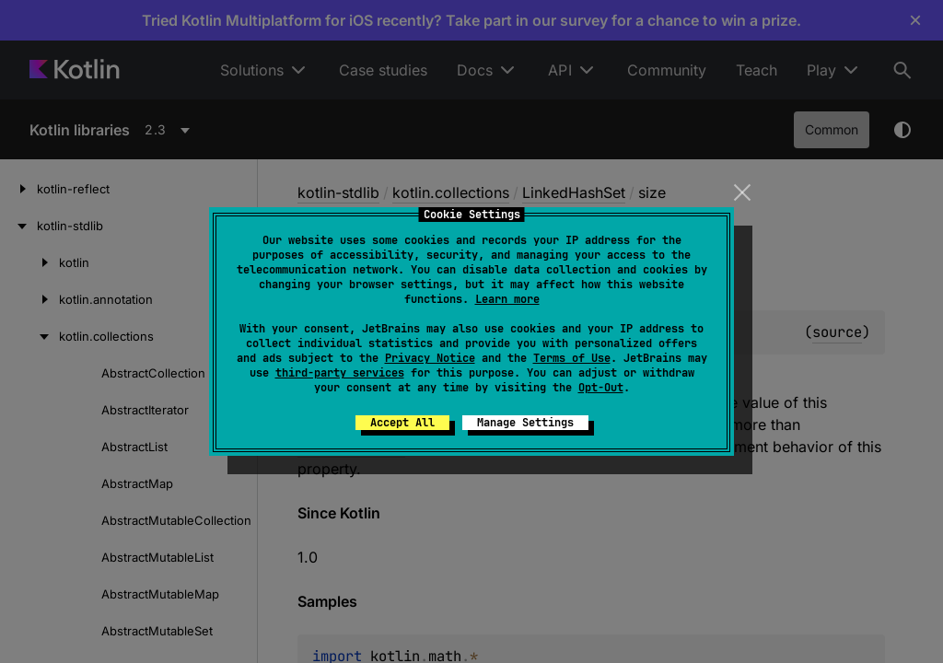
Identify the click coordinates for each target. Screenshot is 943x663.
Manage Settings (525, 422)
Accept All (402, 422)
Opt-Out (600, 387)
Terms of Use (572, 358)
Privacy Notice (430, 358)
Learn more (507, 299)
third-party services (339, 373)
